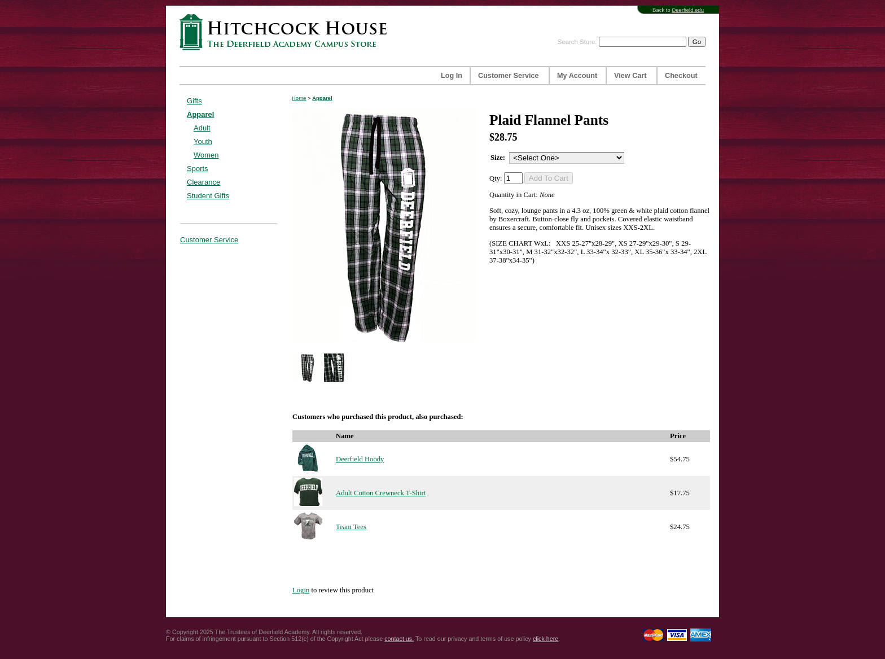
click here (545, 638)
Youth (203, 141)
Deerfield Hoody (360, 459)
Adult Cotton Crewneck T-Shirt (381, 493)
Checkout (681, 76)
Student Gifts (208, 195)
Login (300, 590)
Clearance (203, 182)
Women (206, 155)
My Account (577, 76)
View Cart (630, 76)
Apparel (200, 114)
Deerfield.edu (688, 10)
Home (299, 98)
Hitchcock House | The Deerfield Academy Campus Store (286, 32)
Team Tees (351, 527)
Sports (197, 168)
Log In (451, 76)
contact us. (399, 638)
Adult (202, 128)
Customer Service (508, 76)
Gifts (194, 101)
